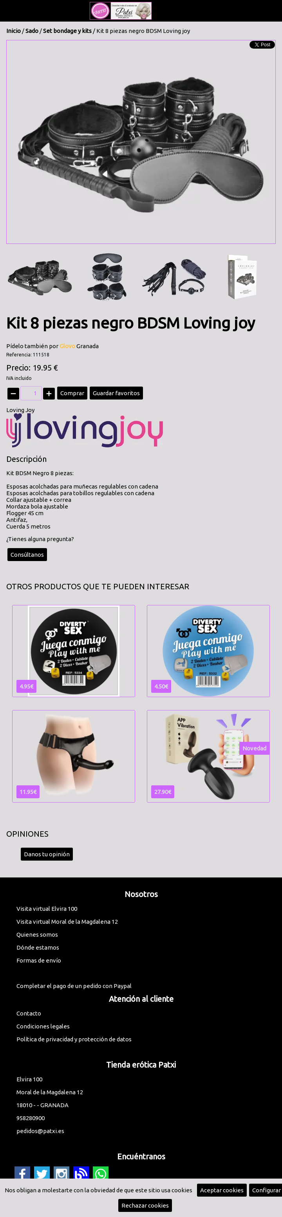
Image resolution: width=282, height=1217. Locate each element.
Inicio (13, 30)
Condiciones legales (43, 1026)
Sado (31, 30)
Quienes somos (37, 934)
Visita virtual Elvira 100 (46, 908)
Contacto (28, 1013)
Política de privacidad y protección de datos (74, 1039)
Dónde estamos (37, 947)
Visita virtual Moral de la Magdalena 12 (67, 921)
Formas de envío (38, 960)
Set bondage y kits (67, 30)
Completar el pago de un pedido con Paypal (74, 986)
